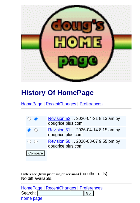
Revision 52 (59, 118)
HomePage (31, 104)
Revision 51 (59, 130)
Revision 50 (59, 141)
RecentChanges (61, 104)
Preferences (91, 104)
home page (31, 198)
